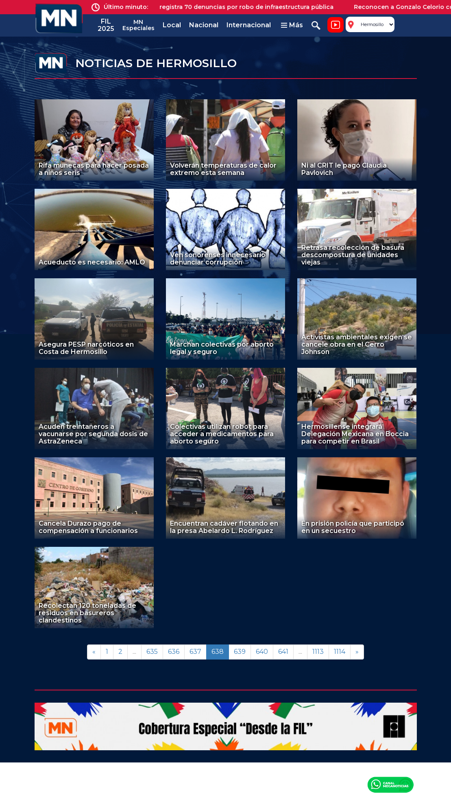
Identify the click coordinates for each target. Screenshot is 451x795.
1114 (339, 651)
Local (172, 25)
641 (283, 651)
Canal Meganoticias (390, 784)
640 (262, 651)
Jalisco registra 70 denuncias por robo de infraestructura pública (241, 7)
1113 (318, 651)
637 (195, 651)
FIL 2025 (106, 25)
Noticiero (335, 25)
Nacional (203, 25)
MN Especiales (138, 25)
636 (173, 651)
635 (152, 651)
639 (240, 651)
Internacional (249, 25)
